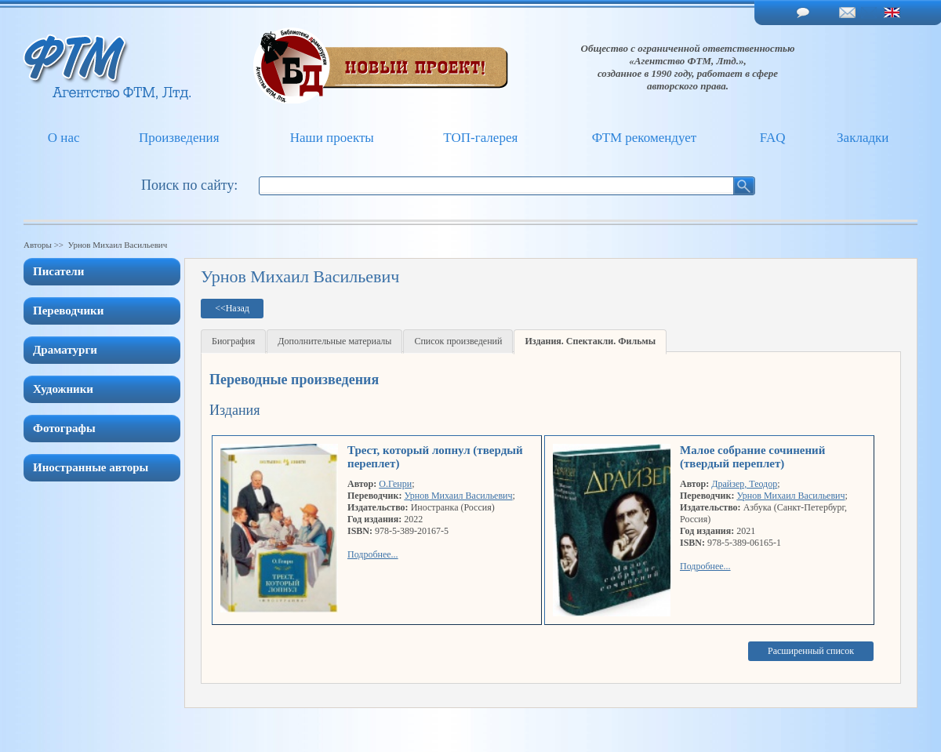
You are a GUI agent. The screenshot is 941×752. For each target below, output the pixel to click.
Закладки (862, 137)
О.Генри (395, 483)
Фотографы (64, 428)
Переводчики (68, 310)
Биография (233, 341)
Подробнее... (372, 554)
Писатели (58, 271)
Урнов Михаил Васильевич (458, 495)
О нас (64, 137)
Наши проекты (332, 137)
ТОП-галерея (480, 137)
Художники (63, 389)
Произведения (179, 137)
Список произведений (458, 341)
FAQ (773, 137)
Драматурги (65, 349)
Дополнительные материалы (334, 341)
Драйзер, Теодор (744, 483)
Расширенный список (811, 650)
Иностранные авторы (90, 467)
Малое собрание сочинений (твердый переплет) (752, 457)
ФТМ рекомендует (644, 137)
